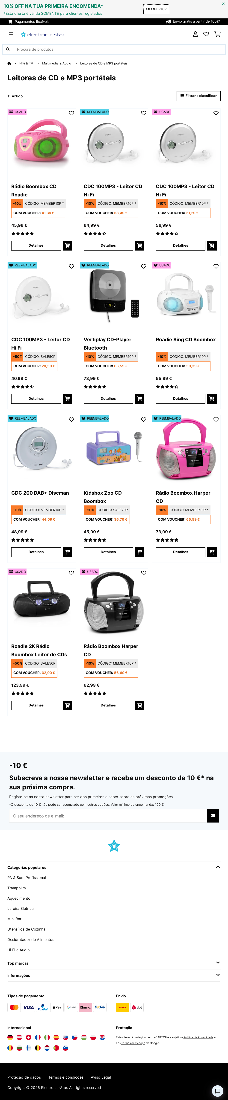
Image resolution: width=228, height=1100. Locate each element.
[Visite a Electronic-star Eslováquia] (65, 1035)
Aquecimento (18, 897)
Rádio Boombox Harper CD (183, 496)
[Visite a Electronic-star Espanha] (56, 1035)
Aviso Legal (101, 1075)
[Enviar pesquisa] (8, 49)
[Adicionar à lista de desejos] (71, 112)
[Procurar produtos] (114, 49)
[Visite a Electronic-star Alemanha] (10, 1035)
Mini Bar (14, 918)
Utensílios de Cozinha (26, 928)
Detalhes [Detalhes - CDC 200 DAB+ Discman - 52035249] (36, 552)
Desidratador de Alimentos (30, 938)
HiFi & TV (26, 63)
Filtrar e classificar (199, 96)
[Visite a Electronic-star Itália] (47, 1035)
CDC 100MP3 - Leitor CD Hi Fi (113, 190)
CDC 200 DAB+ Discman (40, 493)
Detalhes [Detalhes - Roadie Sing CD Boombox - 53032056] (180, 399)
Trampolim (16, 887)
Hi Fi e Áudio (18, 948)
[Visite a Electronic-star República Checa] (74, 1035)
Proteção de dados (24, 1075)
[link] (42, 142)
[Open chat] (217, 1091)
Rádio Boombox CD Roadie (33, 190)
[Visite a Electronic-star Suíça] (28, 1035)
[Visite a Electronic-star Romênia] (10, 1046)
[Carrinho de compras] (217, 34)
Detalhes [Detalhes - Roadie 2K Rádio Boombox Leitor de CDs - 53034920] (36, 705)
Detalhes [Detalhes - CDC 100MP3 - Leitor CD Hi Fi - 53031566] (180, 245)
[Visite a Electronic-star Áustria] (19, 1035)
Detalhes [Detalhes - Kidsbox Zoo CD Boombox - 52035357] (108, 552)
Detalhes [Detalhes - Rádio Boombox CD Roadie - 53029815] (36, 245)
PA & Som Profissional (26, 877)
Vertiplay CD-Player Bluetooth (107, 343)
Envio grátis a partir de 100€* (197, 22)
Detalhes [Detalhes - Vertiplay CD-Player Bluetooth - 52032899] (108, 399)
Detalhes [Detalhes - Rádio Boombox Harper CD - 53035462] (108, 705)
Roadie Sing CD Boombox (186, 339)
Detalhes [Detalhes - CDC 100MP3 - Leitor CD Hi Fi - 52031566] (108, 245)
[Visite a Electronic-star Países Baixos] (47, 1046)
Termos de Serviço (133, 1041)
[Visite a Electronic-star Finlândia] (28, 1046)
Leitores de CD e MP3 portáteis (104, 63)
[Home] (13, 63)
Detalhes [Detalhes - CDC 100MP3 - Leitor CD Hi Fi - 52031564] (36, 399)
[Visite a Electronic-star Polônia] (93, 1035)
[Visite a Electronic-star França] (38, 1035)
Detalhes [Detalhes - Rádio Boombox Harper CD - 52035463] (180, 552)
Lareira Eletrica (20, 907)
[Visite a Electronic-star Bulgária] (19, 1046)
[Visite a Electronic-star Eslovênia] (65, 1046)
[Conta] (195, 34)
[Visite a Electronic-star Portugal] (56, 1046)
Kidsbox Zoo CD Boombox (103, 496)
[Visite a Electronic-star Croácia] (102, 1035)
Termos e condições (65, 1075)
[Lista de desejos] (206, 34)
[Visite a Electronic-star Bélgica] (38, 1046)
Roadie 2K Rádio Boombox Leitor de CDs (39, 650)
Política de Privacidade (198, 1035)
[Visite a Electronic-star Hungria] (84, 1035)
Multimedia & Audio (57, 63)
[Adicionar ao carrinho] (67, 245)
